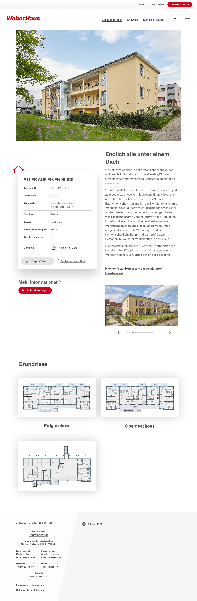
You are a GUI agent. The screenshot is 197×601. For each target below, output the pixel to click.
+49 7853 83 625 (25, 567)
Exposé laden (37, 261)
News (141, 4)
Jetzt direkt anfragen (35, 290)
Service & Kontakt (153, 19)
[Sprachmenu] (96, 524)
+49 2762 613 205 (51, 557)
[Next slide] (170, 332)
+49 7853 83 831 (25, 557)
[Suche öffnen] (175, 19)
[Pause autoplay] (118, 332)
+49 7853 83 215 (50, 567)
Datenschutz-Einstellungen (30, 589)
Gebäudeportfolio (112, 19)
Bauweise (132, 19)
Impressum (22, 584)
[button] (57, 400)
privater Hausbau (180, 4)
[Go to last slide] (163, 332)
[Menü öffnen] (187, 19)
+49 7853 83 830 (38, 576)
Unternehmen (157, 4)
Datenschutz (38, 584)
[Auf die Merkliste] (71, 248)
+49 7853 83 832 (38, 535)
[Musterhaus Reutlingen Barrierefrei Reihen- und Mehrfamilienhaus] (141, 305)
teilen (72, 261)
